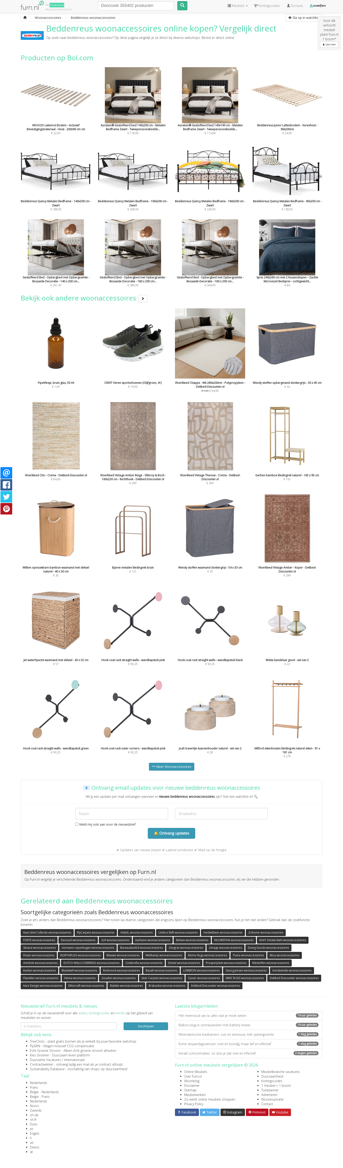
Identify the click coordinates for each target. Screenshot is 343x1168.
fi (31, 1138)
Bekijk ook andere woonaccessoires (84, 298)
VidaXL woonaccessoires (136, 932)
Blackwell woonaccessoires (79, 970)
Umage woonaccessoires (225, 948)
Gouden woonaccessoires (119, 978)
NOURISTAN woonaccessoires (233, 940)
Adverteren (269, 1095)
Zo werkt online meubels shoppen (209, 1099)
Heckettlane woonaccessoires (222, 932)
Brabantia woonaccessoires (167, 986)
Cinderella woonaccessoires (143, 963)
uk (31, 1142)
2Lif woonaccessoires (115, 940)
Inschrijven (146, 1026)
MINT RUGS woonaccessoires (245, 978)
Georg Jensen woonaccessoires (246, 970)
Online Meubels (195, 1072)
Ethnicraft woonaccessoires (86, 986)
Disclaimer (192, 1085)
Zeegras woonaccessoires (186, 948)
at (31, 1152)
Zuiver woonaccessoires (204, 978)
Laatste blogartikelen (196, 1006)
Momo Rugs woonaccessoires (207, 955)
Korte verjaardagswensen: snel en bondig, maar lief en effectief (249, 1044)
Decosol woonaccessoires (78, 940)
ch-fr (33, 1119)
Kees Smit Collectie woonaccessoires (47, 932)
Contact (267, 1104)
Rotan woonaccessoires (38, 955)
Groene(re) (57, 5)
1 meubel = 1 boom (276, 1085)
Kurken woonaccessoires (39, 970)
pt (31, 1129)
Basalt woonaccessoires (161, 970)
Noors (34, 1106)
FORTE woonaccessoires (39, 940)
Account (295, 5)
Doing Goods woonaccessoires (268, 948)
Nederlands (38, 1083)
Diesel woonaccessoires (184, 963)
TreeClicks (37, 1041)
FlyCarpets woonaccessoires (95, 932)
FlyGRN (35, 1046)
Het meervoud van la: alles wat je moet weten (249, 1015)
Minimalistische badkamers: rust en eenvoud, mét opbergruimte (249, 1034)
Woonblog (191, 1081)
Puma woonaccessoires (248, 955)
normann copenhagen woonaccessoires (88, 948)
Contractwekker (41, 1064)
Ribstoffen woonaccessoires (270, 963)
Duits (34, 1124)
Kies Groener (39, 1055)
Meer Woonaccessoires (171, 766)
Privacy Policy (193, 1104)
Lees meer (329, 44)
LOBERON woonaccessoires (201, 970)
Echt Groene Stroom (45, 1050)
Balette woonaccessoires (126, 986)
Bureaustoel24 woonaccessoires (141, 948)
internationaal (74, 1060)
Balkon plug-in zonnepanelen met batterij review (249, 1025)
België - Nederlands (44, 1092)
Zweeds (36, 1110)
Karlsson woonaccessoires (152, 940)
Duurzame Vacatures (45, 1060)
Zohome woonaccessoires (265, 932)
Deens (34, 1147)
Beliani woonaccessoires (192, 940)
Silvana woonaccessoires (39, 948)
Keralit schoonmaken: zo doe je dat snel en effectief (249, 1053)
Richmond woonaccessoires (121, 970)
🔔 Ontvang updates (171, 833)
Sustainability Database (47, 1069)
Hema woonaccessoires (80, 978)
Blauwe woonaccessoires (123, 955)
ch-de (34, 1115)
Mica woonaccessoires (284, 955)
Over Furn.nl (193, 1076)
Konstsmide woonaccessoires (292, 970)
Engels (34, 1133)
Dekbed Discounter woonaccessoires (294, 978)
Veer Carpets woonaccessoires (162, 978)
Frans (34, 1087)
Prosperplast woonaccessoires (226, 963)
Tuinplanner (270, 1090)
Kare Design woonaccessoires (42, 986)
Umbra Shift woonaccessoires (178, 932)
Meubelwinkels (195, 1095)
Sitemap (190, 1090)
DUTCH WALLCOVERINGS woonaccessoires (91, 963)
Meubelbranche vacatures (280, 1072)
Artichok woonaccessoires (40, 963)
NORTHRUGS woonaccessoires (80, 955)
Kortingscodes (271, 1081)
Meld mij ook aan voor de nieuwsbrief (105, 824)
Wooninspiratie (272, 1099)
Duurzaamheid (272, 1076)
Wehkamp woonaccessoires (163, 955)
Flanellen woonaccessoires (40, 978)
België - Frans (40, 1096)
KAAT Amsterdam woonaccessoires (282, 940)
